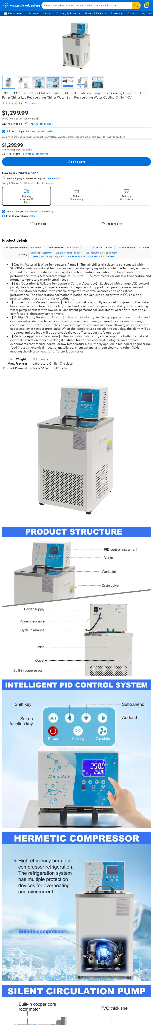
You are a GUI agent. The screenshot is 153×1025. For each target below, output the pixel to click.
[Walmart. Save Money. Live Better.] (21, 5)
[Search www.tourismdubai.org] (86, 5)
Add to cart (76, 161)
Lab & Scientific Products (69, 252)
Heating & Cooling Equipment (48, 256)
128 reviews (30, 103)
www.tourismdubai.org (42, 131)
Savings (47, 13)
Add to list (38, 223)
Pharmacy (117, 13)
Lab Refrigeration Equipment (82, 256)
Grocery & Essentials (68, 13)
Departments (14, 13)
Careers (132, 13)
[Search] (136, 5)
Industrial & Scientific (41, 252)
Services (33, 13)
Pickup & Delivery (95, 13)
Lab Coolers (107, 256)
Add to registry (112, 223)
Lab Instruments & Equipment (101, 252)
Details (33, 216)
